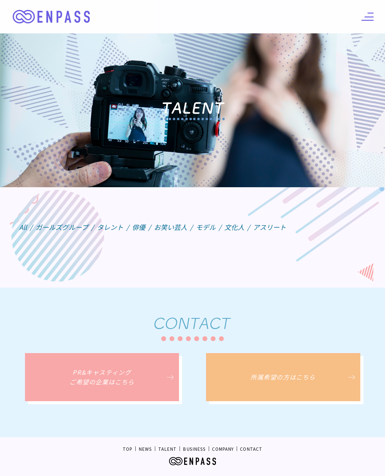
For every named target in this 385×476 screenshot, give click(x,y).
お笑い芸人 (170, 227)
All (23, 227)
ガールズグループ (61, 227)
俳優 (138, 227)
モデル (206, 227)
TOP (127, 449)
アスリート (269, 227)
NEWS (145, 449)
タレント (110, 227)
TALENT (167, 449)
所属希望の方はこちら (283, 377)
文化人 (234, 227)
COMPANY (223, 449)
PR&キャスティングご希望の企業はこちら (101, 377)
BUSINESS (194, 449)
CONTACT (251, 449)
